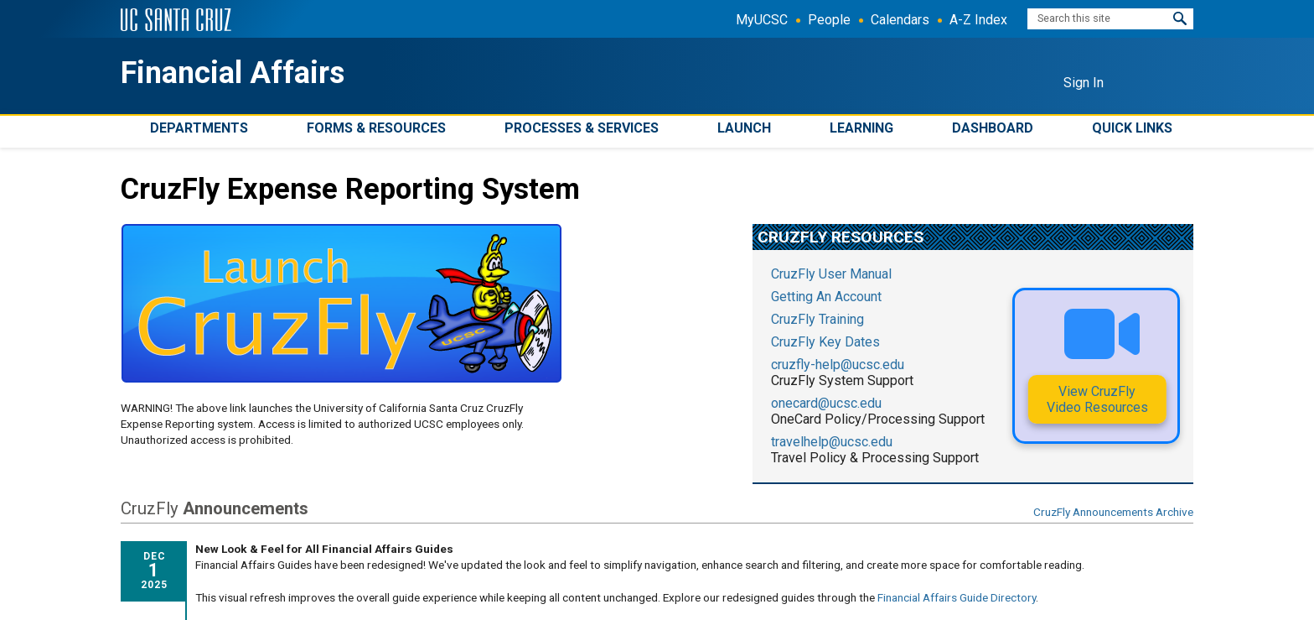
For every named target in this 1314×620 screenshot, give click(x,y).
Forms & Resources (376, 128)
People (829, 20)
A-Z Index (978, 20)
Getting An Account (826, 297)
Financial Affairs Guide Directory (956, 597)
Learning (861, 128)
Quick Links (1132, 128)
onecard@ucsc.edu (826, 403)
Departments (199, 128)
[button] (1180, 18)
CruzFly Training (817, 319)
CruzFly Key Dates (825, 342)
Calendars (900, 20)
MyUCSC (762, 20)
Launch (744, 128)
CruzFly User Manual (831, 274)
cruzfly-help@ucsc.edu (837, 365)
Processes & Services (581, 128)
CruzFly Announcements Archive (1113, 511)
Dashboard (992, 128)
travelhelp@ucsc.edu (831, 442)
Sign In (1083, 83)
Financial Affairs (232, 73)
